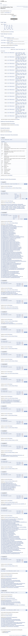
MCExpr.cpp (6, 632)
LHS (19, 53)
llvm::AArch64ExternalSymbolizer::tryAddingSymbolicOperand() (11, 276)
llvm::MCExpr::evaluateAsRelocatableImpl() (8, 581)
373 (6, 371)
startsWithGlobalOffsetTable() (19, 586)
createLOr (17, 79)
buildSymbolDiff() (20, 204)
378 (6, 384)
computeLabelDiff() (10, 205)
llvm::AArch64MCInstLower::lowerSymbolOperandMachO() (10, 273)
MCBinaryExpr (12, 52)
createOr (17, 99)
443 (6, 596)
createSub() (10, 208)
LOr (11, 26)
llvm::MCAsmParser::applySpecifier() (11, 204)
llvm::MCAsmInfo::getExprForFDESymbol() (7, 540)
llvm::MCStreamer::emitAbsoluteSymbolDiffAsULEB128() (10, 524)
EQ (11, 25)
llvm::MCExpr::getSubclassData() (10, 598)
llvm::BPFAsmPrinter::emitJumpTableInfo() (8, 533)
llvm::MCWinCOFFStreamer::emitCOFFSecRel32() (8, 228)
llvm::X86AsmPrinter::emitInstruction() (7, 231)
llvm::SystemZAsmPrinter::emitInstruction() (8, 230)
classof (16, 49)
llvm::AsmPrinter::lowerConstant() (6, 261)
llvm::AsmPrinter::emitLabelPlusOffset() (7, 234)
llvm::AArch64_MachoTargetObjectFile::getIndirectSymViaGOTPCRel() (12, 542)
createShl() (6, 208)
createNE (17, 96)
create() (7, 289)
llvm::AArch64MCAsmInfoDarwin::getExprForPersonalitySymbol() (11, 541)
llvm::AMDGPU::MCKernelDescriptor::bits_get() (13, 291)
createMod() (15, 207)
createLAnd (17, 76)
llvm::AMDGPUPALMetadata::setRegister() (7, 489)
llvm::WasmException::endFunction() (20, 539)
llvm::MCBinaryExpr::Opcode (7, 139)
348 (6, 288)
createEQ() (6, 206)
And (7, 25)
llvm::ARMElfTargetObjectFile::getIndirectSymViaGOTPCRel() (10, 254)
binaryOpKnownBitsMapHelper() (6, 579)
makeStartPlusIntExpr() (5, 209)
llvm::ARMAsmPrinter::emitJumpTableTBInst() (8, 233)
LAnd (9, 26)
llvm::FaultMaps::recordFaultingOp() (7, 551)
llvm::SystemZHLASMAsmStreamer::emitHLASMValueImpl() (10, 580)
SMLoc (25, 54)
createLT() (7, 207)
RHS (16, 54)
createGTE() (14, 206)
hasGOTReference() (22, 583)
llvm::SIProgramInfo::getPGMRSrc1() (7, 488)
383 (6, 413)
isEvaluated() (3, 584)
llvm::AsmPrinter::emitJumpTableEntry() (7, 532)
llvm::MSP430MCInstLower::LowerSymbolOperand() (9, 267)
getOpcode (8, 37)
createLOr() (22, 206)
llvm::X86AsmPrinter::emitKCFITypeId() (7, 535)
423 (6, 396)
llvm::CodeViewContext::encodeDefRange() (8, 239)
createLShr (17, 109)
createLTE (17, 86)
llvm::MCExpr (12, 31)
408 (6, 479)
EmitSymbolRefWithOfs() (20, 236)
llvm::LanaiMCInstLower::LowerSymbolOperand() (9, 265)
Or (6, 28)
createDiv (17, 63)
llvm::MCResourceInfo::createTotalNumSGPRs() (8, 225)
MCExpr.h (10, 131)
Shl (11, 28)
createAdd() (15, 205)
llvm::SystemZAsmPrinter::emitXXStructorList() (8, 238)
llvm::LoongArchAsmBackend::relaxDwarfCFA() (8, 585)
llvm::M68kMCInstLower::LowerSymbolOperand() (9, 266)
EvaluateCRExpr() (18, 581)
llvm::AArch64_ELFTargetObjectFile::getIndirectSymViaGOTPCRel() (11, 253)
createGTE (17, 73)
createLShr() (3, 207)
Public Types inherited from (7, 31)
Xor (12, 29)
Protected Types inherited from (8, 123)
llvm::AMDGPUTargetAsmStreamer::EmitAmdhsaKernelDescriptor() (11, 226)
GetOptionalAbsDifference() (5, 544)
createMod (17, 89)
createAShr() (24, 205)
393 (6, 438)
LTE (6, 27)
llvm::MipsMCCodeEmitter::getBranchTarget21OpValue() (10, 241)
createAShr (17, 106)
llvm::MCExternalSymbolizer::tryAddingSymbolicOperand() (10, 277)
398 (6, 450)
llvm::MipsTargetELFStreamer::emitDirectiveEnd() (9, 526)
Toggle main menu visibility (1, 3)
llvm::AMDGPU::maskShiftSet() (17, 294)
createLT (17, 83)
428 (6, 515)
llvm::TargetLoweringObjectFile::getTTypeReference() (9, 546)
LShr (8, 29)
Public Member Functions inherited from (9, 45)
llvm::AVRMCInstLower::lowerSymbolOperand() (8, 269)
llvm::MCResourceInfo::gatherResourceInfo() (8, 240)
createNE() (22, 207)
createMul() (19, 207)
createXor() (14, 208)
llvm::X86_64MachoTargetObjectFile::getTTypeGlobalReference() (11, 260)
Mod (9, 27)
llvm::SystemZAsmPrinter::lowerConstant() (19, 261)
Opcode (4, 24)
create (16, 52)
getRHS (8, 42)
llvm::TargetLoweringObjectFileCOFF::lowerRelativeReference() (11, 263)
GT (4, 26)
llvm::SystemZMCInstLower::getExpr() (7, 251)
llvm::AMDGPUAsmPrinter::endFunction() (7, 539)
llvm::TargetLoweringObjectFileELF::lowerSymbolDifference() (10, 264)
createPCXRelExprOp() (9, 224)
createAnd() (19, 205)
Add (4, 25)
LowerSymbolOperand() (20, 268)
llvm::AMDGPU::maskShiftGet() (6, 294)
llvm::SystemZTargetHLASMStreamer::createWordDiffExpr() (10, 401)
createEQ (17, 66)
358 (6, 334)
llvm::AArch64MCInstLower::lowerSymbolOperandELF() (10, 272)
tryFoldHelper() (12, 209)
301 (6, 175)
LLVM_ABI (5, 52)
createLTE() (10, 207)
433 (6, 564)
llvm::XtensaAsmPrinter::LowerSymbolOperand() (9, 268)
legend (14, 20)
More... (11, 10)
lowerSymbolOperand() (20, 269)
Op (21, 52)
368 (6, 359)
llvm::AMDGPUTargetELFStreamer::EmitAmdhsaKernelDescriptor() (11, 525)
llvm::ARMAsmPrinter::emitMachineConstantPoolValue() (10, 235)
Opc (14, 202)
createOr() (2, 208)
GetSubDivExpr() (20, 323)
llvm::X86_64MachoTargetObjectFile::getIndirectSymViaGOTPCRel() (11, 258)
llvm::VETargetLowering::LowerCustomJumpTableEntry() (10, 549)
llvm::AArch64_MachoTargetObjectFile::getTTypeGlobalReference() (11, 545)
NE (4, 28)
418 (6, 305)
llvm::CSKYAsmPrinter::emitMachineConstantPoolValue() (10, 537)
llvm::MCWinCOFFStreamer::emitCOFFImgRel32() (9, 227)
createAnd (17, 60)
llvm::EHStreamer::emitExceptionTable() (7, 527)
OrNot (9, 28)
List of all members (25, 7)
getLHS (8, 40)
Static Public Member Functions (23, 6)
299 (6, 131)
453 (6, 186)
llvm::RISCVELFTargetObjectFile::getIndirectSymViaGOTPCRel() (11, 255)
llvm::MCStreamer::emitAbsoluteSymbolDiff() (8, 523)
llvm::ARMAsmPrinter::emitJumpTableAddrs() (8, 232)
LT (4, 27)
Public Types (18, 6)
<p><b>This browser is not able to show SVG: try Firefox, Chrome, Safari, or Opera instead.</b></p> (14, 17)
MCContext (19, 54)
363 (6, 346)
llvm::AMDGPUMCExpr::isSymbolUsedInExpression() (14, 584)
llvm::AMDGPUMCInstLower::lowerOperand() (8, 262)
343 (6, 221)
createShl (17, 102)
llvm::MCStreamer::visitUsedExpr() (13, 587)
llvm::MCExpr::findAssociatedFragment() (7, 582)
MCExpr (4, 40)
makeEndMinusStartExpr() (20, 208)
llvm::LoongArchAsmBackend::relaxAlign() (8, 274)
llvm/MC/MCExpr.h (7, 12)
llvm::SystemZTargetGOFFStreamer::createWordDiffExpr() (10, 400)
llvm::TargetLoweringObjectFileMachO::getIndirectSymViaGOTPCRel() (12, 256)
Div (9, 25)
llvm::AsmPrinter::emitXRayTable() (14, 237)
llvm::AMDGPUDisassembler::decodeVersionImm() (9, 484)
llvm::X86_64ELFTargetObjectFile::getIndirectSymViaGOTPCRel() (11, 257)
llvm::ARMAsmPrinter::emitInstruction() (7, 229)
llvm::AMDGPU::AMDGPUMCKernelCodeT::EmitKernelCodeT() (10, 485)
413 (6, 500)
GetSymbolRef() (3, 259)
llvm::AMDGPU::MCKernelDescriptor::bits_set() (8, 292)
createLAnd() (18, 206)
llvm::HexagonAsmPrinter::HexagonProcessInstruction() (10, 547)
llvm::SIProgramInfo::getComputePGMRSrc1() (8, 486)
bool (14, 49)
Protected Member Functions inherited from (10, 124)
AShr (5, 29)
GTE (6, 26)
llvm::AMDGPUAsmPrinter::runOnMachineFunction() (9, 275)
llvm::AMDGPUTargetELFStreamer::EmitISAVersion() (9, 530)
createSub (17, 112)
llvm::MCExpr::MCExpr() (8, 202)
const (13, 37)
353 (6, 319)
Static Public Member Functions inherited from (10, 119)
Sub (10, 29)
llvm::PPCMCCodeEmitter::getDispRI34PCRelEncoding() (9, 583)
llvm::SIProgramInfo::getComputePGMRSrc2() (8, 487)
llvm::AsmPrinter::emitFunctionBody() (20, 527)
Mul (11, 27)
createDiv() (3, 206)
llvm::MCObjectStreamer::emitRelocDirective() (8, 236)
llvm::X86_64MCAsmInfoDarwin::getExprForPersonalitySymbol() (11, 252)
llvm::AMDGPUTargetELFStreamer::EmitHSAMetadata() (9, 528)
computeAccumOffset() (9, 322)
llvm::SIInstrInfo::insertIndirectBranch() (7, 293)
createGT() (10, 206)
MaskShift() (16, 293)
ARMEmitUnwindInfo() (9, 482)
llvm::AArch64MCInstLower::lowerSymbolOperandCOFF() (10, 271)
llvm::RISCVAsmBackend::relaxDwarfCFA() (7, 586)
